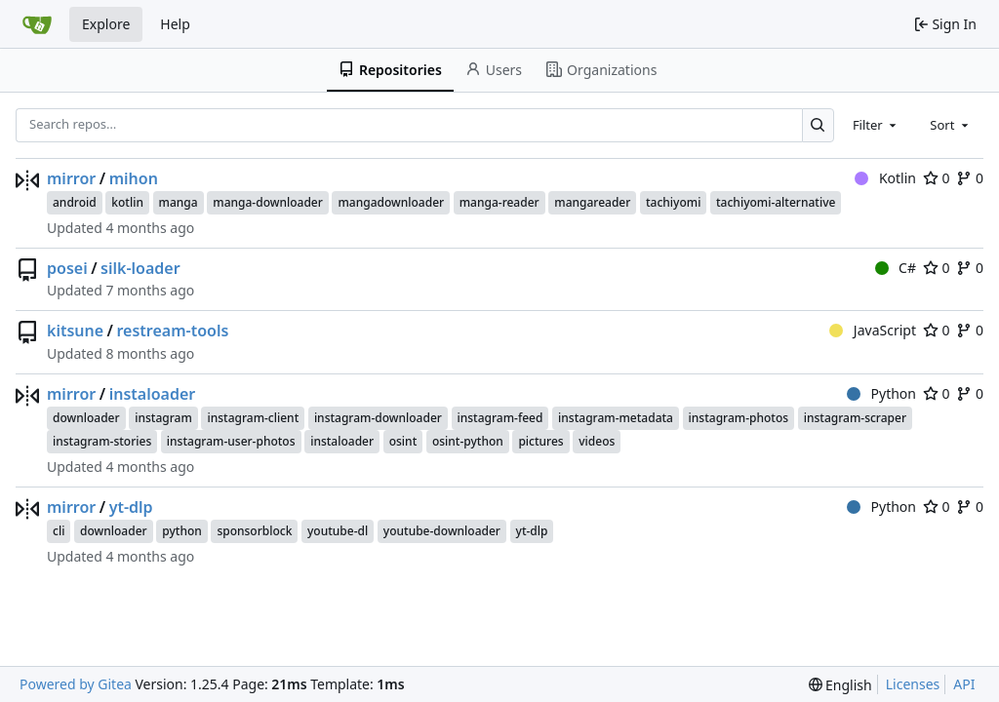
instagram (163, 418)
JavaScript (872, 330)
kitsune (75, 330)
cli (58, 531)
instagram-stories (102, 441)
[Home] (37, 24)
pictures (540, 441)
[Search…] (818, 125)
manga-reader (499, 202)
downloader (86, 418)
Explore (106, 24)
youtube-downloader (441, 531)
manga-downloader (268, 202)
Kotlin (885, 178)
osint (403, 441)
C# (895, 267)
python (182, 531)
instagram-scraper (855, 418)
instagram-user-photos (231, 441)
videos (597, 441)
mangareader (592, 202)
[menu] (840, 685)
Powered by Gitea (76, 684)
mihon (133, 178)
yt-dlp (131, 507)
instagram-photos (738, 418)
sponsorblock (254, 531)
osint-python (467, 441)
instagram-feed (500, 418)
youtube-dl (337, 531)
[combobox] (876, 124)
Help (175, 24)
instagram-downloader (378, 418)
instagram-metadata (615, 418)
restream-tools (173, 330)
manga (178, 202)
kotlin (127, 202)
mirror (71, 178)
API (964, 684)
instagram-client (253, 418)
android (75, 202)
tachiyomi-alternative (775, 202)
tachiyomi (673, 202)
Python (881, 393)
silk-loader (140, 268)
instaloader (152, 394)
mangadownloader (391, 202)
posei (67, 268)
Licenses (913, 684)
